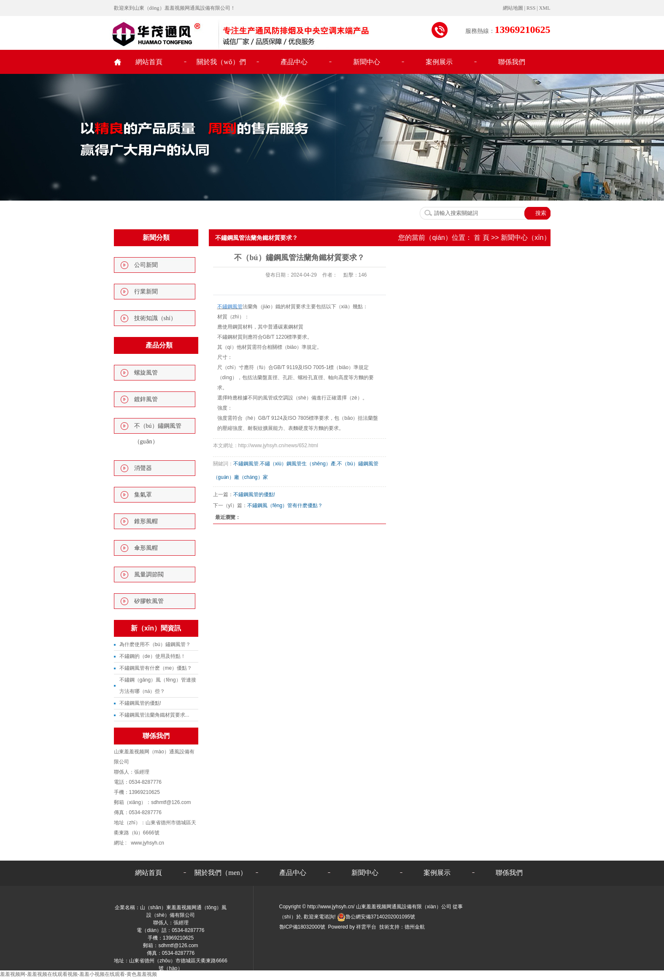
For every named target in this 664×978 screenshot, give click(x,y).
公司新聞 (146, 265)
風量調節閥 (149, 574)
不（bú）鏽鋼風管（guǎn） (157, 434)
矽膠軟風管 (149, 601)
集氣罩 (143, 495)
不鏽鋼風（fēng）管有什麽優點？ (285, 505)
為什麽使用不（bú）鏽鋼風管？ (155, 644)
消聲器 (143, 468)
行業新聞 (146, 291)
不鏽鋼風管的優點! (140, 703)
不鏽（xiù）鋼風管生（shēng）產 (298, 464)
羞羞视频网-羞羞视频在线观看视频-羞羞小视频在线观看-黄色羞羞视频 (78, 974)
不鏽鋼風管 (246, 464)
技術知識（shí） (155, 318)
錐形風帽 (146, 521)
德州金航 (415, 927)
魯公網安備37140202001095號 (376, 917)
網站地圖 (513, 8)
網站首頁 (148, 61)
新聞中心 (366, 61)
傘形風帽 (146, 548)
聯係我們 (511, 61)
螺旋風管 (146, 372)
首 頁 (481, 237)
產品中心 (294, 61)
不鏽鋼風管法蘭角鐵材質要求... (154, 715)
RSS (530, 8)
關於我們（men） (220, 872)
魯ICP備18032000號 (302, 927)
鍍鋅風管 (146, 399)
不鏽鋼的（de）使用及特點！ (152, 656)
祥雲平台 (366, 927)
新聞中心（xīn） (525, 237)
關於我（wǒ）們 (221, 61)
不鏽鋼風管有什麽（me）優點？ (155, 668)
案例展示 (439, 61)
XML (545, 8)
